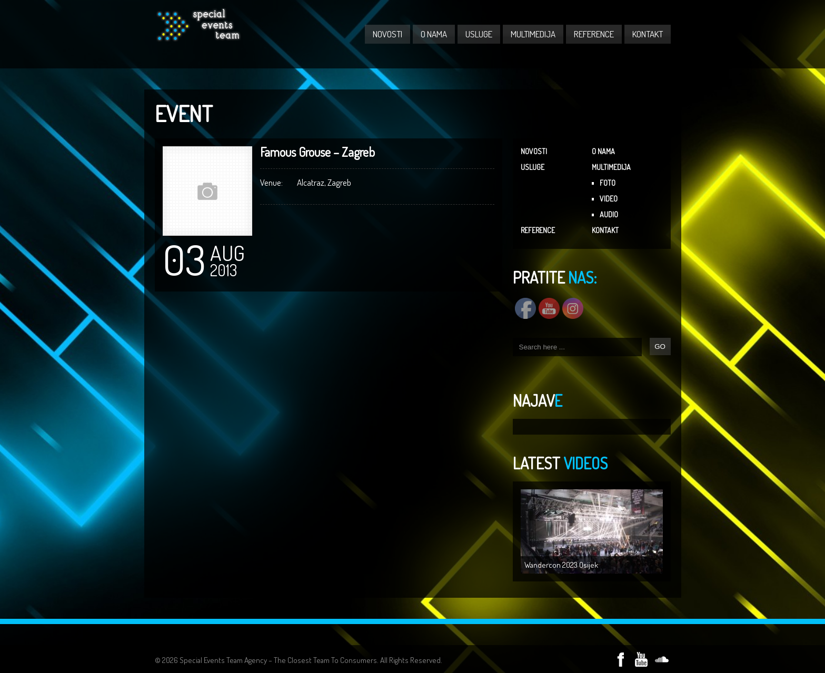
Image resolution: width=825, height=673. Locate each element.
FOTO (607, 182)
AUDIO (609, 214)
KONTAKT (647, 33)
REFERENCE (594, 33)
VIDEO (609, 198)
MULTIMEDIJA (533, 33)
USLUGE (478, 33)
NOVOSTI (387, 33)
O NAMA (434, 33)
